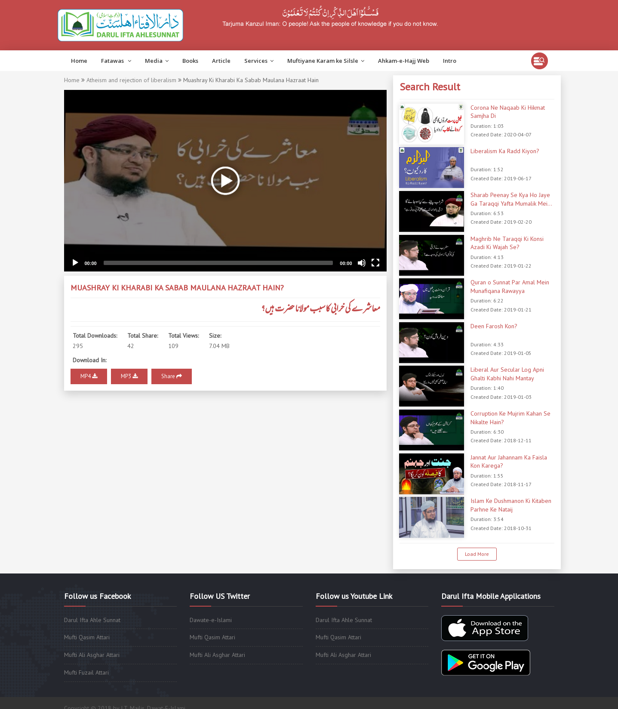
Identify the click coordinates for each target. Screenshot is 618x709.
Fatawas (116, 61)
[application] (225, 180)
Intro (449, 61)
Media (157, 61)
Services (259, 61)
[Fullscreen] (375, 263)
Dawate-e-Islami (211, 620)
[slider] (218, 263)
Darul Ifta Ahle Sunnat (92, 620)
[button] (225, 180)
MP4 (88, 376)
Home (79, 61)
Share (171, 376)
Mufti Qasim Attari (87, 637)
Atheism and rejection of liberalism (131, 80)
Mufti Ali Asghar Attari (92, 655)
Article (221, 61)
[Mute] (361, 263)
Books (190, 61)
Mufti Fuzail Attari (86, 672)
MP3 (129, 376)
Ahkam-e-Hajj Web (403, 61)
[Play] (75, 263)
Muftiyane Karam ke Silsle (325, 61)
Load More (477, 554)
